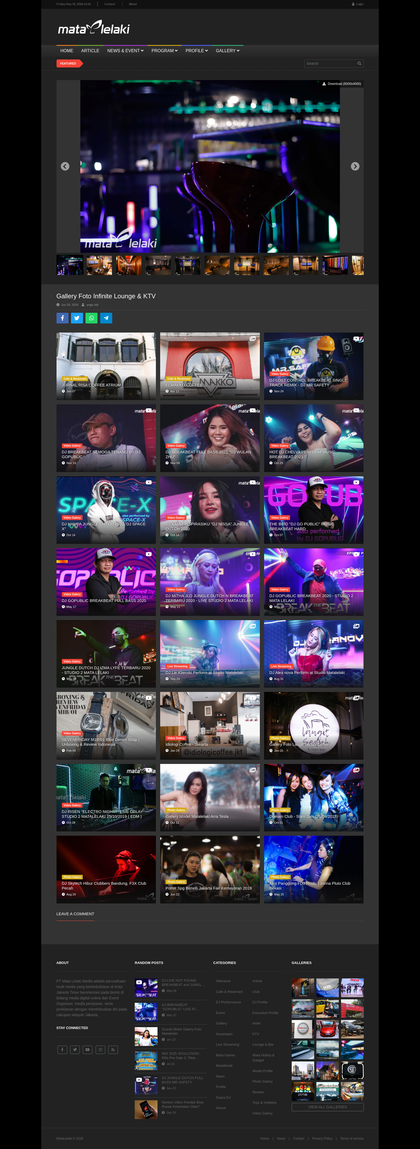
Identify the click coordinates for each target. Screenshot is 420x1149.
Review (258, 1092)
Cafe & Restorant (229, 992)
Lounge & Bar (263, 1044)
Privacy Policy (322, 1138)
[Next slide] (355, 166)
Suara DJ (223, 1097)
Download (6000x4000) (341, 84)
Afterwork (223, 981)
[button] (70, 265)
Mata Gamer (225, 1055)
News (220, 1076)
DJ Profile (259, 1002)
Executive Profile (265, 1013)
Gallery (221, 1023)
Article (257, 981)
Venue (221, 1108)
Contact (109, 4)
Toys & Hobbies (264, 1103)
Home (264, 1138)
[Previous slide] (65, 166)
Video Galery (262, 1113)
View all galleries (327, 1107)
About (133, 4)
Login (358, 4)
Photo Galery (262, 1081)
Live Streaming (227, 1044)
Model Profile (262, 1071)
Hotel (256, 1023)
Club (256, 992)
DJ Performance (228, 1002)
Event (220, 1013)
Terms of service (351, 1138)
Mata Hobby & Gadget (263, 1058)
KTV (255, 1034)
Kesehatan (224, 1034)
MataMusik (224, 1066)
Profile (221, 1087)
